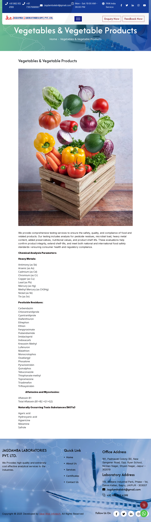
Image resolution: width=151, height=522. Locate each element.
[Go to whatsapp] (144, 513)
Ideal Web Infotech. (50, 513)
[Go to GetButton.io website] (144, 519)
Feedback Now (133, 19)
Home (53, 39)
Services (70, 469)
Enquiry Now (111, 19)
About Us (71, 463)
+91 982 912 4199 (115, 495)
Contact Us (72, 482)
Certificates (72, 475)
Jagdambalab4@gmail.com (121, 489)
